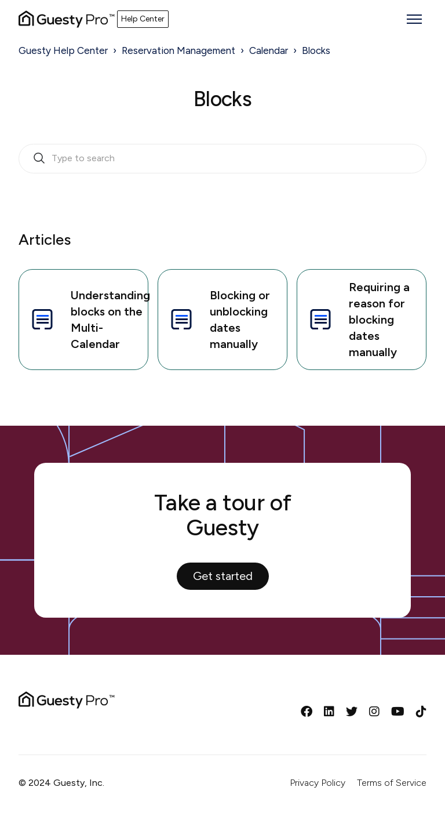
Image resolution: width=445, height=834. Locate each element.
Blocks (316, 50)
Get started (223, 576)
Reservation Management (178, 50)
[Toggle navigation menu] (414, 19)
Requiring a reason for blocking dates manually (358, 319)
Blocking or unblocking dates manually (218, 319)
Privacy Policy (317, 782)
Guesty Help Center (63, 50)
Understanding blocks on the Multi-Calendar (88, 319)
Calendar (268, 50)
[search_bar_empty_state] (222, 159)
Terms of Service (391, 782)
